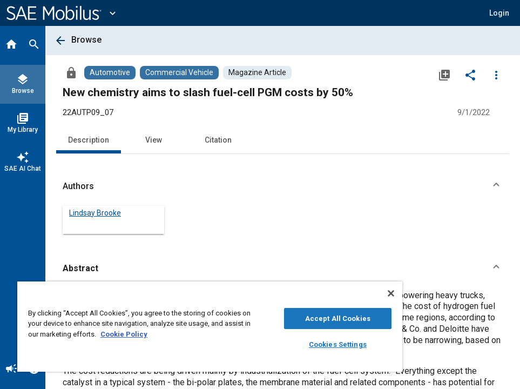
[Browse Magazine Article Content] (257, 72)
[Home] (11, 45)
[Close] (391, 293)
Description (88, 140)
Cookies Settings (338, 344)
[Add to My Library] (444, 74)
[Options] (496, 74)
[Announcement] (11, 369)
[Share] (470, 74)
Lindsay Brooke (95, 213)
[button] (499, 13)
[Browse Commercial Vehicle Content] (179, 72)
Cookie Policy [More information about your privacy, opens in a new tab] (123, 334)
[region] (209, 326)
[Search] (34, 45)
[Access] (71, 72)
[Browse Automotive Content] (110, 72)
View (153, 140)
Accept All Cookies (337, 318)
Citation (218, 140)
